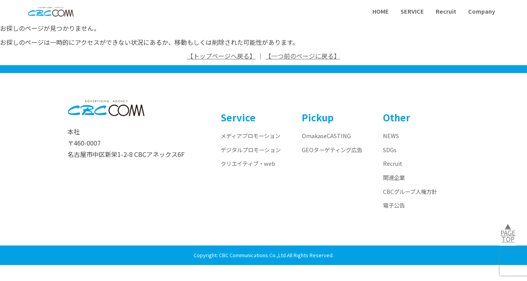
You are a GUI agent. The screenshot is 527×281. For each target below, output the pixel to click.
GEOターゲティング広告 (332, 150)
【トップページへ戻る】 (221, 55)
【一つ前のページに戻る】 (302, 55)
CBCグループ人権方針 (410, 191)
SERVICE (412, 11)
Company (481, 11)
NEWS (391, 136)
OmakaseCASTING (326, 136)
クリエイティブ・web (248, 163)
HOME (380, 11)
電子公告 (394, 205)
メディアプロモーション (250, 136)
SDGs (390, 150)
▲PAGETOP (507, 233)
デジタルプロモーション (251, 150)
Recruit (446, 11)
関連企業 (394, 177)
